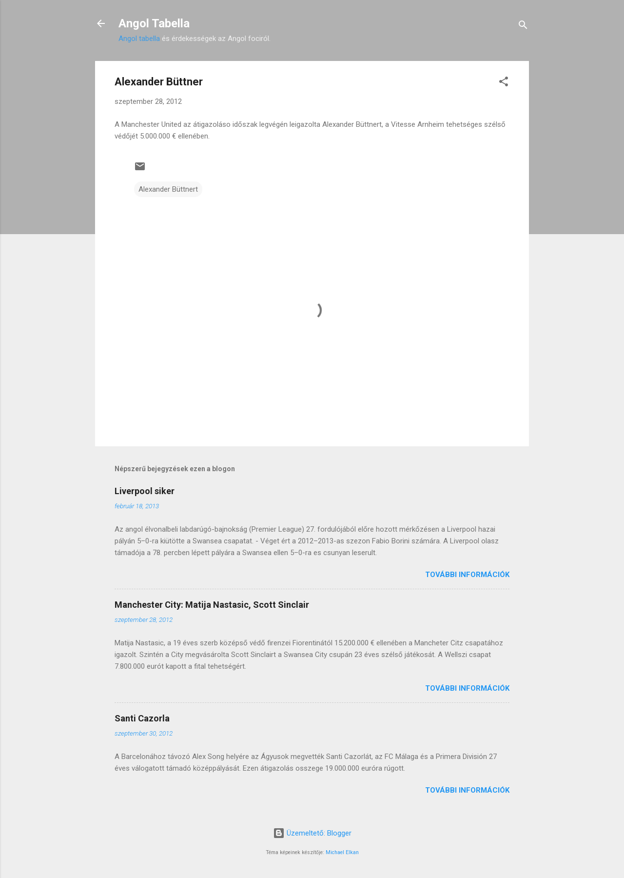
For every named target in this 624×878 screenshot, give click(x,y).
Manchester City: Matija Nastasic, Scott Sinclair (212, 604)
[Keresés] (523, 26)
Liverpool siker (145, 491)
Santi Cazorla (142, 718)
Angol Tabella (154, 23)
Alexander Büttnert (168, 189)
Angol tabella (139, 38)
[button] (503, 83)
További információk (467, 574)
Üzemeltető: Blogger (312, 833)
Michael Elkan (342, 852)
